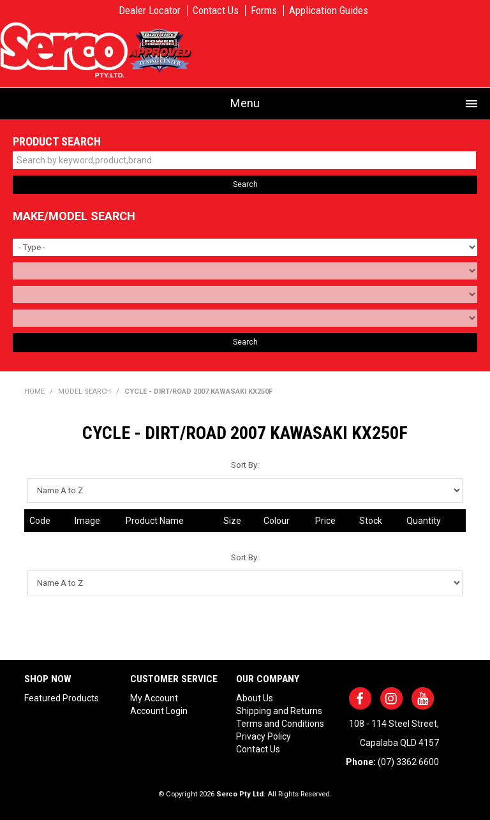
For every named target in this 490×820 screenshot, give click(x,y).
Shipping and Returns (279, 711)
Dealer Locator (150, 10)
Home (34, 391)
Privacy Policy (263, 736)
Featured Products (61, 698)
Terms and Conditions (280, 724)
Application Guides (328, 10)
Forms (264, 10)
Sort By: (245, 465)
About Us (254, 698)
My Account (154, 698)
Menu (245, 103)
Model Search (84, 391)
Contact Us (216, 10)
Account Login (159, 711)
